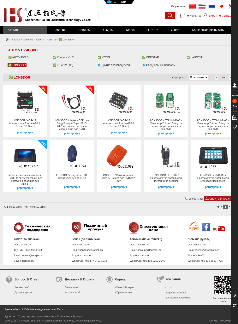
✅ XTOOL (104, 57)
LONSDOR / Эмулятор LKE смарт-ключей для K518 (72, 176)
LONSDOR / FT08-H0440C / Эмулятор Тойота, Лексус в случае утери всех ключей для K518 (213, 124)
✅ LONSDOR (17, 65)
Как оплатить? (72, 292)
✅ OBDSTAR (150, 57)
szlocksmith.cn (145, 255)
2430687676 (141, 244)
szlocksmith (86, 255)
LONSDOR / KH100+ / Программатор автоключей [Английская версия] (166, 178)
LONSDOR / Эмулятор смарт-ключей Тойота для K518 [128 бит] (119, 178)
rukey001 (200, 255)
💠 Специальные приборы (158, 65)
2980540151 (199, 244)
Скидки (108, 30)
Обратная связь (123, 292)
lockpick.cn (28, 261)
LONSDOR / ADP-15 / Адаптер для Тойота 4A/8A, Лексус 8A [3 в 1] (25, 123)
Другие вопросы (23, 292)
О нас (175, 30)
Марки (130, 30)
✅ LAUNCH (194, 57)
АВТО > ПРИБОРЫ (46, 39)
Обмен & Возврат (124, 287)
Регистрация (226, 15)
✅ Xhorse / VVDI (63, 57)
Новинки (84, 30)
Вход (212, 15)
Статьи (153, 30)
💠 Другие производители (114, 65)
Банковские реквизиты (208, 30)
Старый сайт (178, 6)
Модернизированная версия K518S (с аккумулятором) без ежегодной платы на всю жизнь (25, 179)
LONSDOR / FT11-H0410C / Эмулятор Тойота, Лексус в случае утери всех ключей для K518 (166, 124)
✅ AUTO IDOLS (18, 57)
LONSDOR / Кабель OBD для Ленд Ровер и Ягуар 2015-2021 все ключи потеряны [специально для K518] (72, 124)
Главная (60, 30)
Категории (27, 39)
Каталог (20, 30)
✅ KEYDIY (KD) (63, 65)
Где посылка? (72, 287)
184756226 (25, 244)
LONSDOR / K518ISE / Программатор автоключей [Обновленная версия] (213, 178)
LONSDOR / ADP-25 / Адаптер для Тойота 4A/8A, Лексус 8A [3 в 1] (119, 123)
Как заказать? (22, 287)
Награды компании (175, 292)
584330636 (83, 244)
